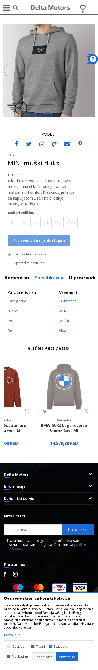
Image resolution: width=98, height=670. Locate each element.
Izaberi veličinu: (22, 212)
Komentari (17, 277)
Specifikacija (49, 277)
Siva (62, 330)
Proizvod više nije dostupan (39, 240)
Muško (65, 320)
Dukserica (16, 174)
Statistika (61, 646)
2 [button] (51, 114)
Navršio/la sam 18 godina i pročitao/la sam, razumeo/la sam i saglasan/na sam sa (48, 545)
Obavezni (19, 646)
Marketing (20, 656)
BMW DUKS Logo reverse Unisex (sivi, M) (64, 428)
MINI (63, 310)
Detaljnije (12, 634)
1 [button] (47, 114)
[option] (49, 70)
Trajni (40, 646)
